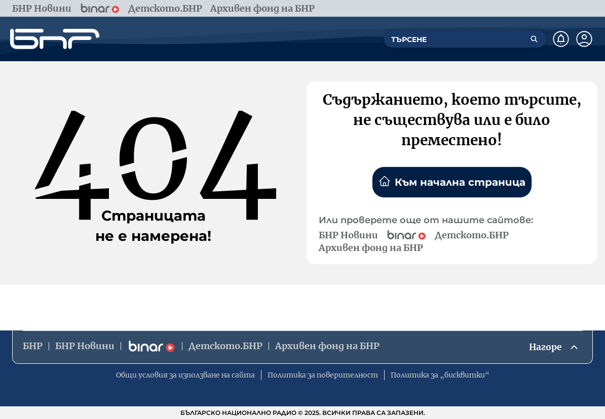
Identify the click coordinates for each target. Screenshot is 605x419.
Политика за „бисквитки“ (440, 375)
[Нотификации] (561, 39)
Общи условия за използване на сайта (185, 375)
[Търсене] (534, 39)
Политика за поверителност (323, 375)
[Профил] (584, 39)
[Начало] (54, 39)
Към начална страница (452, 181)
